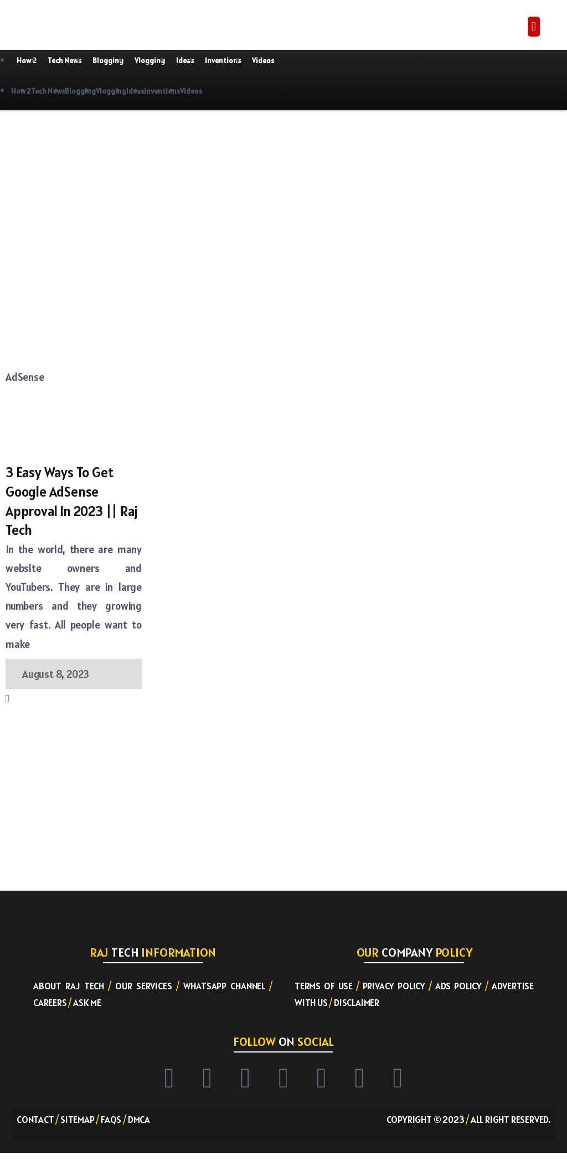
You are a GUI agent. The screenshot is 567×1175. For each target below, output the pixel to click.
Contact (35, 1119)
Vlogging (150, 60)
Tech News (64, 60)
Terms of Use (324, 986)
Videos (263, 60)
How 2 (27, 60)
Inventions (223, 60)
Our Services (143, 986)
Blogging (107, 60)
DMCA (139, 1119)
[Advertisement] (142, 199)
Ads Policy (458, 986)
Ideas (185, 60)
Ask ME (87, 1003)
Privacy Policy (394, 986)
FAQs (111, 1119)
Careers (50, 1003)
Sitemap (77, 1119)
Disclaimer (356, 1003)
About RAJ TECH (68, 986)
